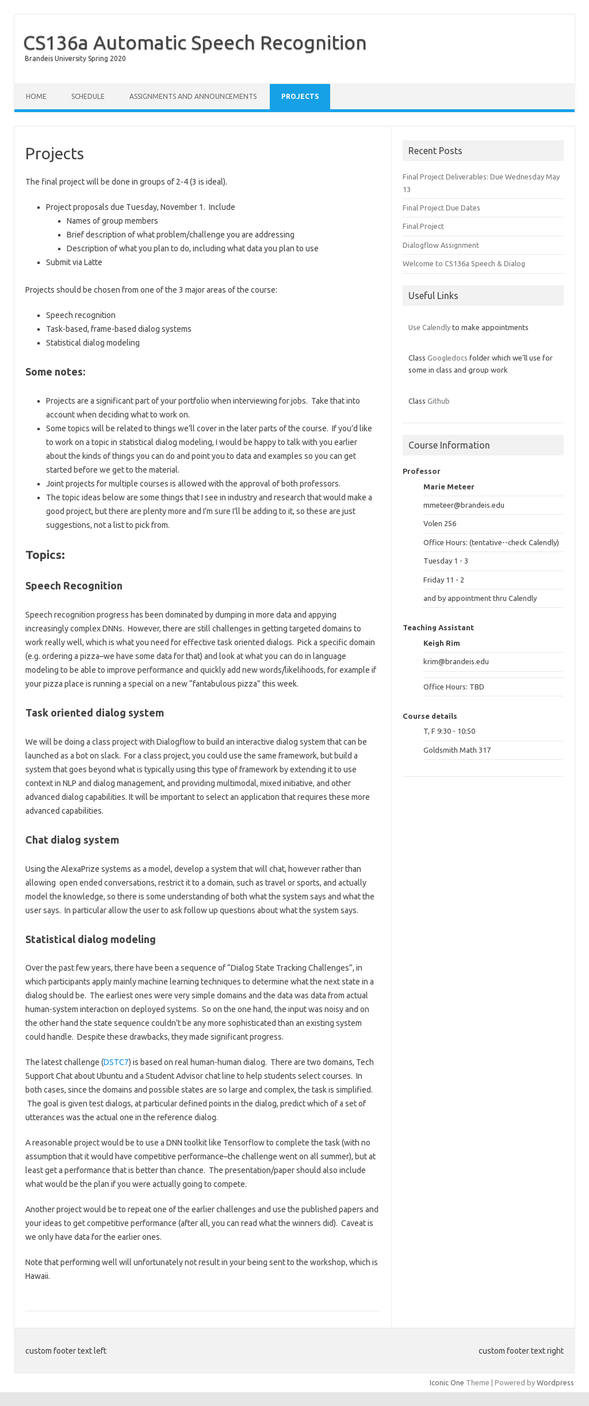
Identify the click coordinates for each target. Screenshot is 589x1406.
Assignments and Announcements (193, 96)
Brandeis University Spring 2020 (75, 58)
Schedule (88, 96)
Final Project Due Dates (441, 208)
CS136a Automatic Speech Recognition (195, 42)
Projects (300, 96)
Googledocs (447, 358)
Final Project (423, 226)
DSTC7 (116, 1062)
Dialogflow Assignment (441, 245)
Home (36, 96)
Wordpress (555, 1382)
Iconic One (447, 1382)
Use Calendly (429, 327)
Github (438, 401)
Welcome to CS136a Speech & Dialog (464, 263)
